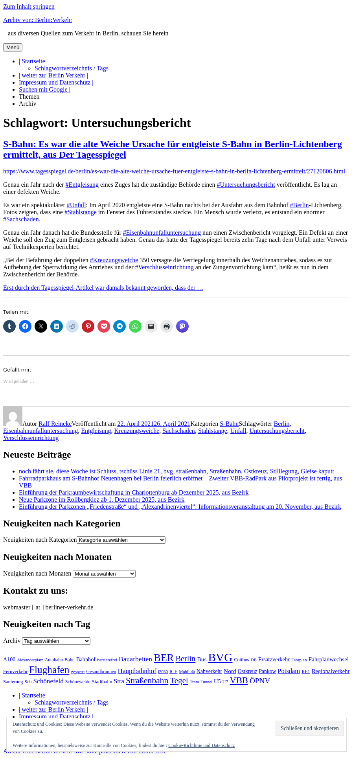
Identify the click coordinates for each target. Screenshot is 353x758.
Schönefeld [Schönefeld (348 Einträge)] (48, 681)
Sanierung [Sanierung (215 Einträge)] (13, 681)
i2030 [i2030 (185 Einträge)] (163, 671)
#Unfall (76, 205)
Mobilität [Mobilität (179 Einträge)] (187, 671)
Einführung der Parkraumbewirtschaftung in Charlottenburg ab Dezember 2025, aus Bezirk (133, 492)
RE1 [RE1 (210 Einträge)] (306, 671)
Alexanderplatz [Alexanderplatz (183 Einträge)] (30, 659)
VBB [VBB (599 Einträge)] (239, 680)
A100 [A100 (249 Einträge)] (9, 659)
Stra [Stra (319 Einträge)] (119, 681)
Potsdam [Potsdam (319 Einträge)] (289, 671)
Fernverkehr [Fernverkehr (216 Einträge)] (15, 671)
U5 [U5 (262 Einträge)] (217, 681)
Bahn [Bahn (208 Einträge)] (69, 659)
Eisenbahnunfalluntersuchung (40, 430)
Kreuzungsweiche (137, 430)
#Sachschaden (21, 219)
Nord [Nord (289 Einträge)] (230, 671)
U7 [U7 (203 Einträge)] (225, 681)
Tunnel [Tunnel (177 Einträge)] (206, 682)
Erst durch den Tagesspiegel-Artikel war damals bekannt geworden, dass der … (103, 287)
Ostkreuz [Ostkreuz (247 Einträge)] (247, 671)
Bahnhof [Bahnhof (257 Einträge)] (86, 659)
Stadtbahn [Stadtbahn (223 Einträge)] (102, 681)
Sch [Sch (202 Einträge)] (28, 681)
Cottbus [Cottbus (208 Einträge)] (241, 659)
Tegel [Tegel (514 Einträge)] (179, 680)
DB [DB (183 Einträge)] (254, 659)
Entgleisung (96, 430)
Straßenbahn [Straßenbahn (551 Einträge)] (147, 680)
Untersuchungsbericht (277, 430)
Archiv (27, 103)
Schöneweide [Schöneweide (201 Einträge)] (77, 681)
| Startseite (32, 61)
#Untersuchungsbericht (246, 184)
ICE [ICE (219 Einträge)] (173, 671)
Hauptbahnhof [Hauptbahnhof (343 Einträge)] (137, 671)
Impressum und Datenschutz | (56, 82)
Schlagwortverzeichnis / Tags (71, 68)
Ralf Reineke (55, 423)
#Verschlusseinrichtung (164, 267)
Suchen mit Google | (44, 89)
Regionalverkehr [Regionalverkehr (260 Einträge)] (330, 671)
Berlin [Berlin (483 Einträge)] (185, 658)
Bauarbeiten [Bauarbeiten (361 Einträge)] (135, 659)
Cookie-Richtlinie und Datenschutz (201, 745)
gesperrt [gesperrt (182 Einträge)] (78, 671)
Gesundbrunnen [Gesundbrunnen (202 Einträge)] (101, 671)
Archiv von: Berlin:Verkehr (37, 20)
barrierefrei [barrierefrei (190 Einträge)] (107, 659)
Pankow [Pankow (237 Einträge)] (267, 671)
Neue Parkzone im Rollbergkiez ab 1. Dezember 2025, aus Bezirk (101, 499)
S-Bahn (229, 423)
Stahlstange (212, 430)
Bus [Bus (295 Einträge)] (201, 659)
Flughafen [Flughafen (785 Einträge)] (49, 669)
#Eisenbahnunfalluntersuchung (162, 232)
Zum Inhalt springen (29, 6)
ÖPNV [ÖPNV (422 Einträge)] (260, 681)
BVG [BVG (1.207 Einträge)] (220, 657)
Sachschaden (178, 430)
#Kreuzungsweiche (114, 260)
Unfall (238, 430)
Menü (12, 47)
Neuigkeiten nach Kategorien (40, 539)
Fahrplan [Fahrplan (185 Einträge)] (299, 659)
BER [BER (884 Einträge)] (164, 658)
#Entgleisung (82, 184)
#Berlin (299, 205)
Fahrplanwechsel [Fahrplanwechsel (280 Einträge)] (328, 659)
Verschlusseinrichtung (31, 437)
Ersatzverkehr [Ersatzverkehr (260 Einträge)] (274, 659)
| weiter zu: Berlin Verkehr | (53, 75)
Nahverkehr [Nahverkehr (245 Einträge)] (209, 671)
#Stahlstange (80, 212)
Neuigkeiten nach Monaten (37, 573)
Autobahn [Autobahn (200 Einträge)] (54, 659)
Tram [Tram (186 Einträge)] (194, 681)
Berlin (282, 423)
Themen (29, 96)
